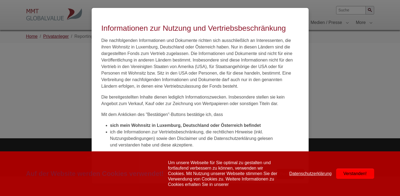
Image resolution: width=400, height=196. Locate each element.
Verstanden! (355, 173)
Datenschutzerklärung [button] (310, 173)
